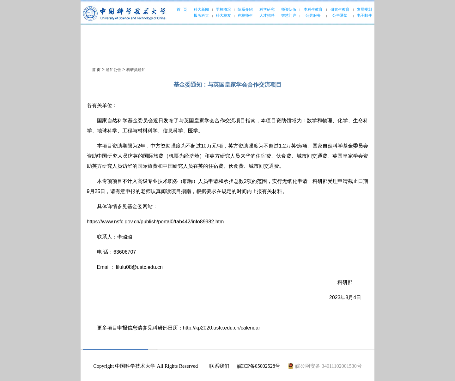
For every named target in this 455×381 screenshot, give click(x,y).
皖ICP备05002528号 (258, 366)
